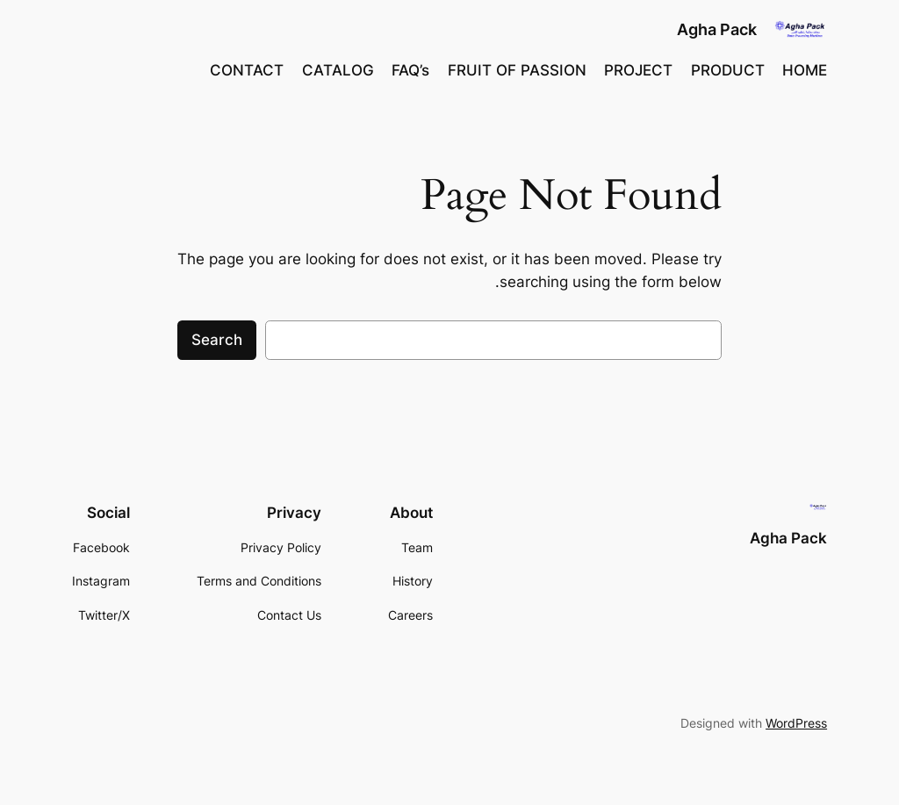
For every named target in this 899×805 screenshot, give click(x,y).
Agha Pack (717, 29)
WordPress (796, 722)
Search (216, 340)
